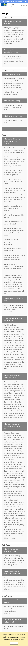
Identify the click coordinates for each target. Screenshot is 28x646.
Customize (16, 641)
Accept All (14, 643)
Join (26, 5)
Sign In (22, 5)
